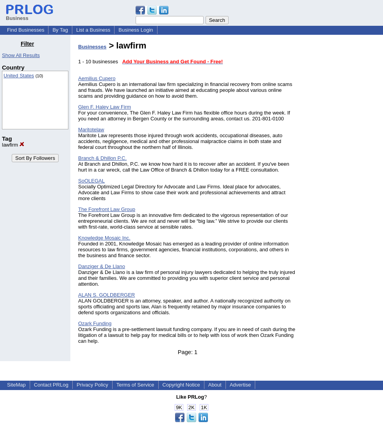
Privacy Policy (92, 385)
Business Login (135, 30)
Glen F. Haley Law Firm (104, 107)
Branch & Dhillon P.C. (102, 158)
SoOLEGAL (91, 181)
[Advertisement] (343, 158)
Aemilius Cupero (96, 78)
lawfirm (13, 145)
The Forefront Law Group (106, 209)
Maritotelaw (91, 129)
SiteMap (16, 385)
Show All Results (21, 55)
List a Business (93, 30)
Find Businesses (25, 30)
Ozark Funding (94, 323)
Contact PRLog (51, 385)
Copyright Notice (181, 385)
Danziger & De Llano (101, 266)
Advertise (240, 385)
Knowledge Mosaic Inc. (104, 238)
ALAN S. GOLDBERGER (106, 295)
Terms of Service (135, 385)
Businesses (92, 47)
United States (19, 76)
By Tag (60, 30)
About (215, 385)
